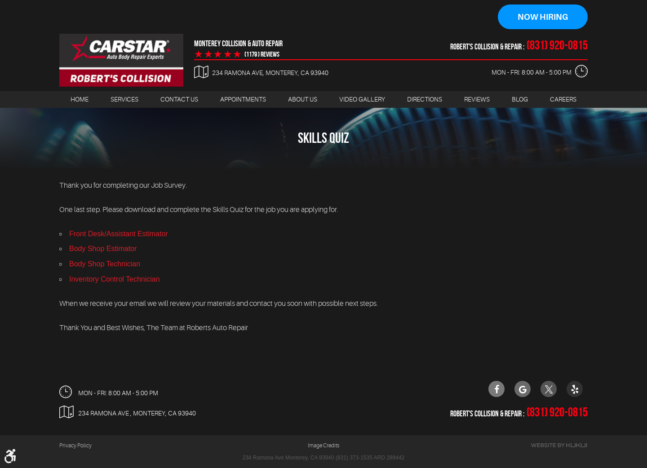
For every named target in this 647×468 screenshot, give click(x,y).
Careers (563, 99)
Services (124, 99)
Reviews (477, 99)
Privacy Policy (75, 445)
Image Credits (323, 445)
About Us (302, 99)
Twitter (549, 389)
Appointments (243, 99)
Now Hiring (543, 17)
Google (522, 389)
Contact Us (179, 99)
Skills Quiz (323, 138)
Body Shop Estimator (103, 248)
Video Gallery (362, 99)
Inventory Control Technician (114, 279)
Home (80, 99)
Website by (559, 445)
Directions (424, 99)
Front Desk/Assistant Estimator (118, 234)
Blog (520, 99)
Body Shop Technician (104, 264)
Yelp (575, 389)
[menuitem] (79, 99)
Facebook (496, 389)
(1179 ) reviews (261, 54)
